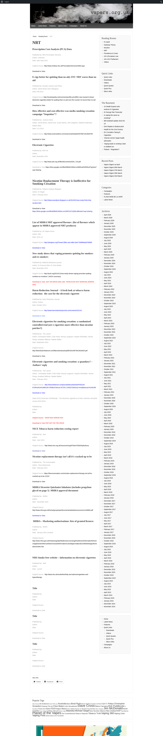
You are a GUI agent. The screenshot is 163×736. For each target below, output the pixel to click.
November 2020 (109, 401)
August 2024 (108, 272)
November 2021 (109, 366)
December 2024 (109, 260)
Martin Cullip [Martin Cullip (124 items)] (62, 711)
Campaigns (73, 26)
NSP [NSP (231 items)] (119, 711)
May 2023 (107, 315)
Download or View (38, 71)
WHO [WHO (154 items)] (62, 716)
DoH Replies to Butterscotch (114, 126)
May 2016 (107, 555)
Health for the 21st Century (113, 129)
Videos (106, 62)
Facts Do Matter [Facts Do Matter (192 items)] (44, 709)
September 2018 (110, 475)
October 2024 (109, 266)
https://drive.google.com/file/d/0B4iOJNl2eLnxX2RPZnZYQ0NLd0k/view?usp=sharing (62, 211)
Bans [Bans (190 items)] (69, 704)
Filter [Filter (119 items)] (68, 709)
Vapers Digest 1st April (112, 164)
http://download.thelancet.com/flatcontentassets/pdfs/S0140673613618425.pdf (59, 351)
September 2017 (110, 509)
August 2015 (108, 581)
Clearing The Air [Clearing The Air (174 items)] (47, 706)
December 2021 (109, 363)
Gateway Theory (109, 45)
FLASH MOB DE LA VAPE (113, 197)
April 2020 (107, 421)
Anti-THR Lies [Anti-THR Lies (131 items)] (53, 704)
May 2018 (107, 486)
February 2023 (109, 323)
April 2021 (107, 386)
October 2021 (109, 369)
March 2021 (108, 389)
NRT (105, 50)
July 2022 (107, 343)
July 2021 (107, 378)
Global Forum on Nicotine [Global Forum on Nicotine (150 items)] (78, 709)
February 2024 (109, 289)
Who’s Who (108, 91)
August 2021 (108, 375)
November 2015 (109, 572)
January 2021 (109, 395)
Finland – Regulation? (111, 149)
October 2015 (109, 575)
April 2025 (107, 249)
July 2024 (107, 275)
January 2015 (109, 601)
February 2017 (109, 529)
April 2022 (107, 352)
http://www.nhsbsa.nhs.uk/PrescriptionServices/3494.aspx (64, 66)
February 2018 (109, 495)
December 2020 (109, 398)
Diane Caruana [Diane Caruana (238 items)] (101, 706)
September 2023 (110, 303)
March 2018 (108, 492)
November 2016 (109, 538)
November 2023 (109, 298)
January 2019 (109, 464)
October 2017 (109, 506)
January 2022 (109, 361)
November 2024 (109, 263)
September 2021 (110, 372)
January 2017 (109, 532)
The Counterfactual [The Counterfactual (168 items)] (68, 713)
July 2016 (107, 549)
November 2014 (109, 606)
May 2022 (107, 349)
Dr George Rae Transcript (113, 112)
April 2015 (107, 592)
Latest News (42, 26)
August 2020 (108, 409)
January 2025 (109, 258)
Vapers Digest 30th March (113, 167)
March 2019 (108, 458)
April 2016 (107, 558)
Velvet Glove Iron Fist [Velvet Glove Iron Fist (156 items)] (53, 716)
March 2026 (108, 218)
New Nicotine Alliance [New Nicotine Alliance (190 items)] (98, 711)
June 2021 (107, 381)
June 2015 (107, 586)
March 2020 (108, 423)
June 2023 (107, 312)
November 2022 (109, 332)
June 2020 (107, 415)
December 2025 (109, 226)
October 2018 (109, 472)
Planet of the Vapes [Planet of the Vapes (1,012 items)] (46, 713)
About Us (83, 26)
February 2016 (109, 564)
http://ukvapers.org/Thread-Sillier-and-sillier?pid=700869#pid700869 (68, 242)
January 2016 (109, 566)
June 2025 (107, 243)
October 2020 (109, 403)
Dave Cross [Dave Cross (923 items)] (86, 706)
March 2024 (108, 286)
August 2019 (108, 444)
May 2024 (107, 280)
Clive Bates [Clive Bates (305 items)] (58, 706)
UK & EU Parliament (111, 59)
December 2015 (109, 569)
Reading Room (43, 36)
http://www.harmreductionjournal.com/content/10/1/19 (63, 310)
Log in (7, 2)
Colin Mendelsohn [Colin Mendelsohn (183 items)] (70, 706)
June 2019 (107, 449)
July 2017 (107, 515)
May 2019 (107, 452)
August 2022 (108, 341)
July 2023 (107, 309)
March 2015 (108, 595)
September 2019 (110, 441)
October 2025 (109, 232)
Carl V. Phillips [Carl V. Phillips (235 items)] (108, 704)
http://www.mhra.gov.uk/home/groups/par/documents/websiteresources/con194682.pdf (62, 510)
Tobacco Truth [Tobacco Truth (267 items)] (94, 713)
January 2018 (109, 498)
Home (33, 26)
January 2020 (109, 429)
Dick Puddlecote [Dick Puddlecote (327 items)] (116, 706)
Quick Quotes (109, 86)
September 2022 (110, 338)
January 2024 (109, 292)
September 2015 (110, 578)
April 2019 (107, 455)
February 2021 (109, 392)
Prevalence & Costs (111, 53)
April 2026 (107, 215)
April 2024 (107, 283)
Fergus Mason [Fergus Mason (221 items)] (61, 709)
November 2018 (109, 469)
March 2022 (108, 355)
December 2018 (109, 466)
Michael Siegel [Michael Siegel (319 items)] (82, 710)
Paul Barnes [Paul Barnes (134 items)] (124, 711)
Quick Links (62, 26)
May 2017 (107, 521)
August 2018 (108, 478)
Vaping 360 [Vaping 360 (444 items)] (107, 713)
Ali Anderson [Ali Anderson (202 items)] (44, 704)
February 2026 (109, 220)
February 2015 (109, 598)
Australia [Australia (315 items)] (62, 703)
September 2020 (110, 406)
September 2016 (110, 544)
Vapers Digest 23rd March (113, 176)
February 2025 (109, 255)
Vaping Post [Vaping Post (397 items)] (38, 715)
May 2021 (107, 383)
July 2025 (107, 240)
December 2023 (109, 295)
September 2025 (110, 235)
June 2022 (107, 346)
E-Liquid (107, 42)
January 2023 (109, 326)
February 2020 (109, 426)
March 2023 (108, 321)
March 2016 (108, 561)
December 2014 (109, 604)
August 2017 (108, 512)
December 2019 (109, 432)
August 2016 (108, 547)
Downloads (108, 80)
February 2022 (109, 358)
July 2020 (107, 412)
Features (52, 26)
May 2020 (107, 418)
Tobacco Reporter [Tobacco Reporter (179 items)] (81, 713)
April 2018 (107, 489)
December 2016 (109, 535)
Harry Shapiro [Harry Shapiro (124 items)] (99, 709)
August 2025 (108, 238)
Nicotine (107, 48)
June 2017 (107, 518)
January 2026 (109, 223)
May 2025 (107, 246)
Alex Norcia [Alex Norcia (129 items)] (35, 704)
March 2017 (108, 526)
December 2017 (109, 501)
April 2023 (107, 318)
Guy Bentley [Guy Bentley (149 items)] (91, 709)
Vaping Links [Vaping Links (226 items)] (119, 713)
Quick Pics (107, 88)
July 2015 (107, 584)
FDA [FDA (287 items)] (53, 708)
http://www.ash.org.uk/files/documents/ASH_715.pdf (62, 162)
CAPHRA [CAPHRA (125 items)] (98, 704)
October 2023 (109, 300)
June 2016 (107, 552)
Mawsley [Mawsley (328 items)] (70, 710)
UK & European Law (111, 56)
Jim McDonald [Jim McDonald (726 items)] (113, 708)
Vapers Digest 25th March (113, 173)
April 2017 (107, 524)
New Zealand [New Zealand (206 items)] (111, 711)
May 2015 (107, 589)
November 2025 (109, 229)
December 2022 (109, 329)
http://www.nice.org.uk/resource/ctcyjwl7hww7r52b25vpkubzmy (67, 445)
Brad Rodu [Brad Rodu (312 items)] (76, 703)
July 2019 (107, 446)
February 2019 (109, 461)
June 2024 (107, 278)
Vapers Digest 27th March (113, 170)
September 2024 (110, 269)
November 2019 (109, 435)
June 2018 (107, 483)
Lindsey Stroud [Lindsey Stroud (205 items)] (52, 711)
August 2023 (108, 306)
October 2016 (109, 541)
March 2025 (108, 252)
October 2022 (109, 335)
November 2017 (109, 504)
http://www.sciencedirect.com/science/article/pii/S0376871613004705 (68, 134)
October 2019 (109, 438)
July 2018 (107, 481)
